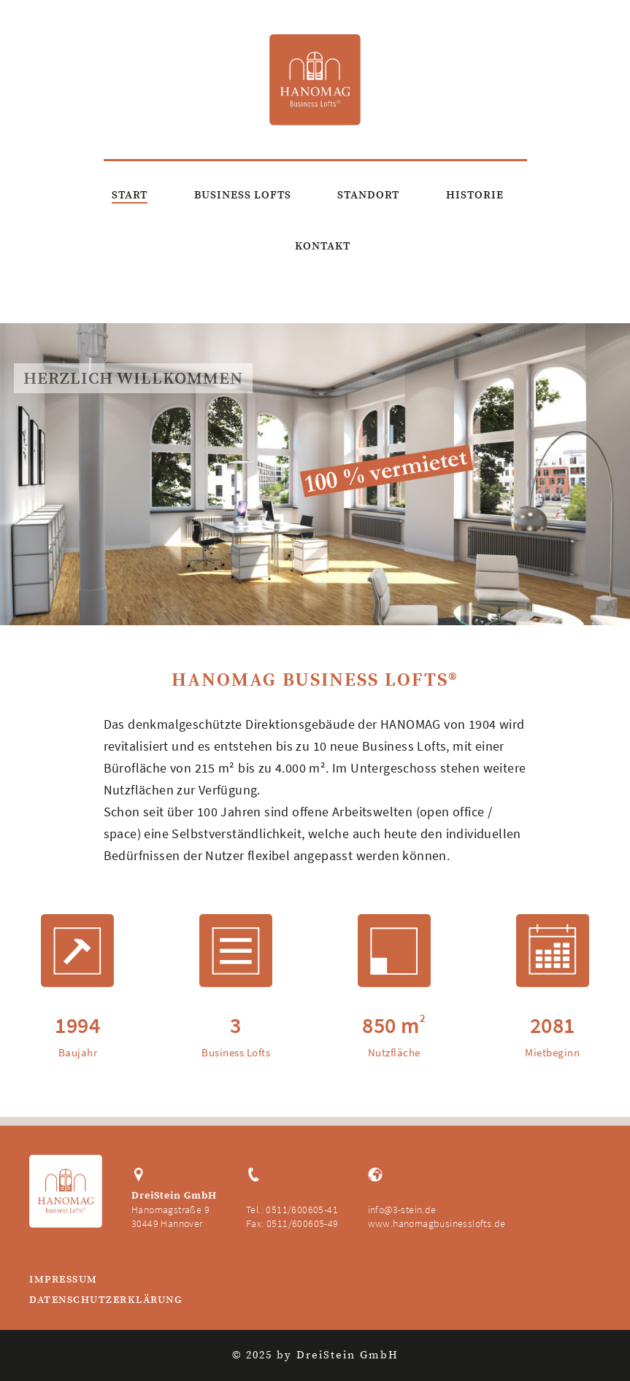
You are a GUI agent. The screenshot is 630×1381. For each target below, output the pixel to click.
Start (129, 195)
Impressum (63, 1280)
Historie (475, 195)
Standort (368, 195)
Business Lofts (242, 195)
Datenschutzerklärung (105, 1301)
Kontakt (322, 246)
